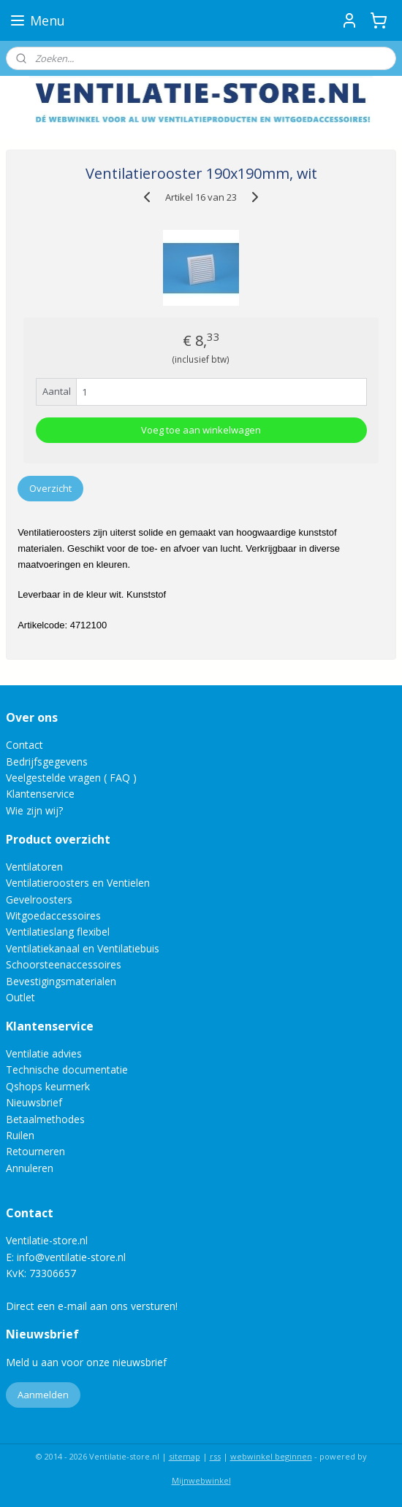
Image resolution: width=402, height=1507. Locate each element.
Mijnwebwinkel (201, 1480)
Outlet (22, 997)
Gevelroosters (39, 899)
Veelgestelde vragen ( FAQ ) (71, 778)
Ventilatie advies (44, 1053)
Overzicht (50, 488)
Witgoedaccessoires (53, 915)
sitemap (184, 1456)
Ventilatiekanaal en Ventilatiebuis (82, 948)
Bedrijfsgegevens (47, 761)
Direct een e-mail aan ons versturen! (92, 1306)
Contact (24, 745)
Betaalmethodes (45, 1119)
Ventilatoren (34, 867)
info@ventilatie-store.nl (71, 1257)
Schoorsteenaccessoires (63, 964)
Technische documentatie (67, 1069)
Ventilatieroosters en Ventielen (78, 883)
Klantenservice (40, 794)
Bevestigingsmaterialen (61, 981)
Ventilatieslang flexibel (58, 931)
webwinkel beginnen (271, 1456)
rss (215, 1456)
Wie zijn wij (32, 810)
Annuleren (29, 1168)
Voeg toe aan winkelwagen (201, 430)
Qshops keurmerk (48, 1086)
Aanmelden (43, 1394)
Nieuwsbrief (34, 1102)
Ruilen (20, 1135)
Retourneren (35, 1151)
